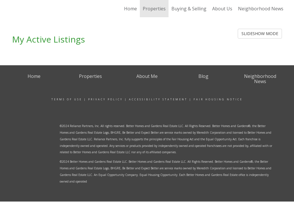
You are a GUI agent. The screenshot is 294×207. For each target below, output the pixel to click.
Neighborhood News (260, 8)
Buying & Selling (188, 8)
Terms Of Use (66, 99)
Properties (154, 8)
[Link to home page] (34, 8)
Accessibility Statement (158, 99)
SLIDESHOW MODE (259, 33)
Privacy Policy (105, 99)
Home (130, 8)
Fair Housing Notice (218, 99)
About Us (222, 8)
